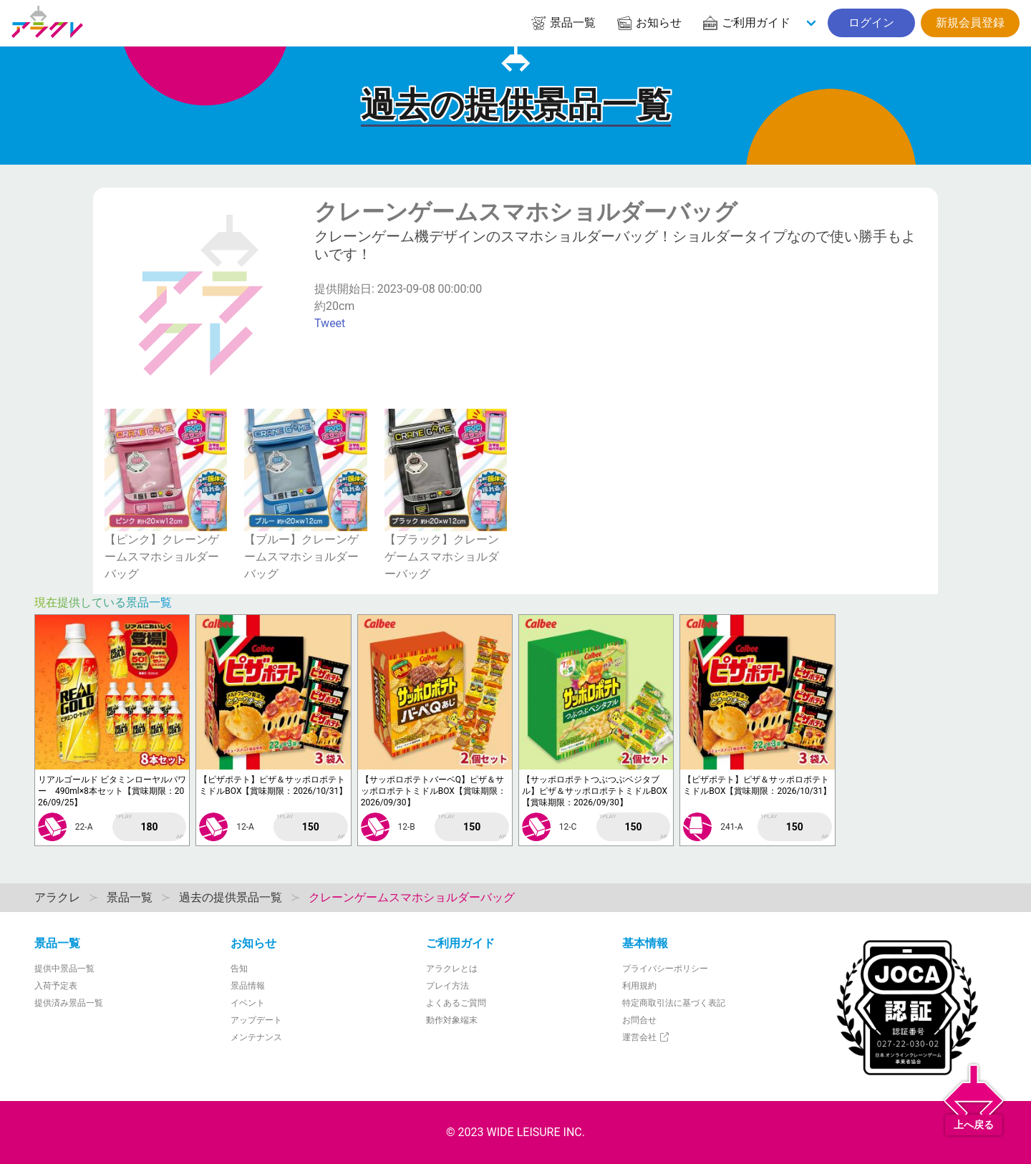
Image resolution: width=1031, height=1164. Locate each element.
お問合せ (639, 1020)
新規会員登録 (970, 22)
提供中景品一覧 (64, 969)
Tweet (329, 323)
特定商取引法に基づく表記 (673, 1003)
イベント (248, 1003)
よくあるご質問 (456, 1003)
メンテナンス (256, 1037)
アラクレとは (452, 969)
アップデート (256, 1020)
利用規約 (639, 986)
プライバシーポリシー (665, 969)
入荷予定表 (55, 986)
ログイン (871, 22)
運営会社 (646, 1037)
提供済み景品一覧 (68, 1003)
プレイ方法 (447, 986)
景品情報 (248, 986)
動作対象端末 (452, 1020)
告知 (239, 969)
